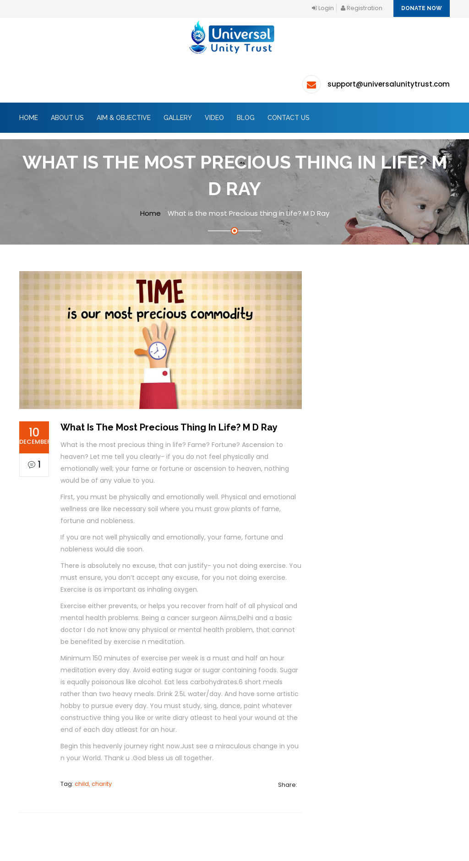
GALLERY (178, 117)
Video (214, 117)
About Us (67, 117)
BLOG (246, 117)
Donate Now (421, 8)
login (323, 8)
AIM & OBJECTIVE (124, 117)
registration (361, 8)
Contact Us (288, 117)
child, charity (93, 783)
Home (28, 117)
